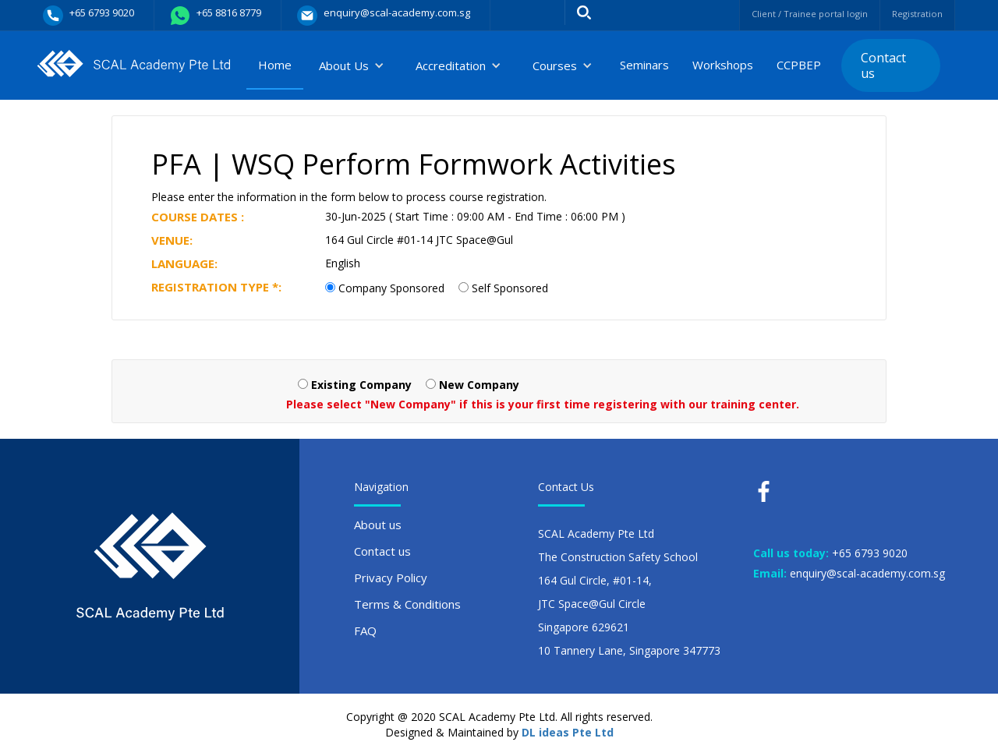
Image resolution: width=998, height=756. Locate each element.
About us (378, 524)
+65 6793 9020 (870, 553)
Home (275, 64)
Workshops (722, 64)
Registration (912, 13)
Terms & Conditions (407, 604)
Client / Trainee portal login (789, 13)
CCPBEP (799, 64)
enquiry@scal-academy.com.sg (867, 573)
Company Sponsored (391, 288)
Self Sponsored (510, 288)
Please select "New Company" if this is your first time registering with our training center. (542, 404)
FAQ (365, 630)
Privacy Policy (390, 577)
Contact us (883, 65)
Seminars (644, 64)
